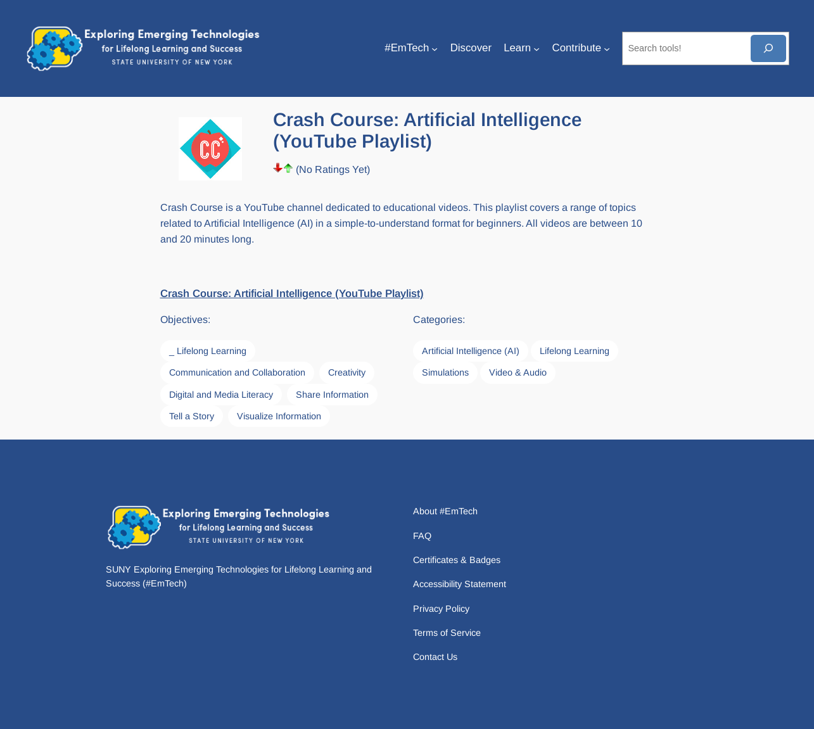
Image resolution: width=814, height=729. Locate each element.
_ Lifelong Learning (207, 351)
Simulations (445, 372)
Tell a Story (191, 416)
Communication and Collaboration (237, 372)
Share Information (332, 395)
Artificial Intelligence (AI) (470, 351)
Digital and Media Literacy (221, 395)
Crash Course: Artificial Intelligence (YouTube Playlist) (292, 294)
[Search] (768, 48)
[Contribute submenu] (607, 48)
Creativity (347, 372)
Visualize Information (279, 416)
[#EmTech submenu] (434, 48)
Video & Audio (518, 372)
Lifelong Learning (574, 351)
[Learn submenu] (536, 48)
